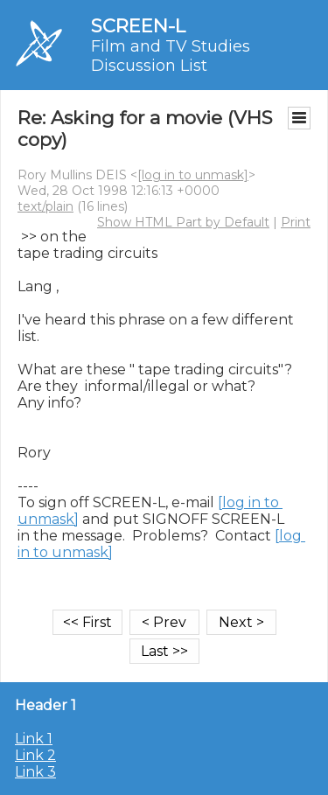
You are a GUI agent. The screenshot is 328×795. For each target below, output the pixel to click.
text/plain (45, 206)
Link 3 (35, 772)
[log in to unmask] (192, 175)
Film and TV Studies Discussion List (170, 56)
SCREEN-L (138, 26)
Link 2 (35, 755)
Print (296, 222)
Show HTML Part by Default (183, 222)
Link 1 (33, 738)
